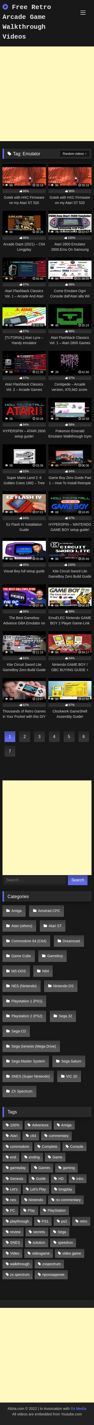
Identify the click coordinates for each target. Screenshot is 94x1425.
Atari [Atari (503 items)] (14, 1136)
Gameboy (55, 956)
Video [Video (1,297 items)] (14, 1253)
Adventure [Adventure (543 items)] (40, 1125)
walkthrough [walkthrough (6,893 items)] (20, 1264)
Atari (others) (22, 926)
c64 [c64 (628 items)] (33, 1136)
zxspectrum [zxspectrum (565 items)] (51, 1264)
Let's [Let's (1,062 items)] (14, 1189)
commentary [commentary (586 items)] (59, 1136)
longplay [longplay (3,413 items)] (65, 1189)
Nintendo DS (63, 986)
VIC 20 (71, 1076)
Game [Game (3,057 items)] (57, 1157)
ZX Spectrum (22, 1091)
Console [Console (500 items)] (76, 1146)
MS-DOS (19, 971)
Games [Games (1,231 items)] (44, 1168)
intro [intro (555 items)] (79, 1179)
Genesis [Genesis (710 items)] (16, 1179)
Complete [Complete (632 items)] (49, 1146)
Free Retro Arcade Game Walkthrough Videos (27, 22)
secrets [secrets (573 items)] (39, 1232)
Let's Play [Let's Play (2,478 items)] (38, 1189)
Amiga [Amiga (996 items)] (66, 1125)
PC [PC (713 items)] (12, 1210)
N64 (45, 971)
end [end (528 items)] (13, 1157)
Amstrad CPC (49, 911)
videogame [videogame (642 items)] (41, 1253)
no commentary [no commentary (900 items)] (68, 1200)
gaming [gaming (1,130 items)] (69, 1168)
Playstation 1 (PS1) (27, 1001)
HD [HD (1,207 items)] (61, 1179)
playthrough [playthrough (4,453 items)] (19, 1221)
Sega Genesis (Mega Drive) (34, 1046)
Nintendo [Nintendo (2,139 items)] (36, 1200)
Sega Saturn (71, 1061)
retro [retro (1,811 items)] (83, 1221)
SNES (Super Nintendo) (31, 1076)
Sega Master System (28, 1061)
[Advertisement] (47, 93)
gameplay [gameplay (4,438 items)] (18, 1168)
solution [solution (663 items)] (39, 1242)
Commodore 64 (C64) (29, 941)
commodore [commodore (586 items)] (19, 1146)
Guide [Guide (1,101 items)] (41, 1179)
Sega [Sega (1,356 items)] (62, 1232)
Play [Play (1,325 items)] (31, 1210)
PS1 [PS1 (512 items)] (45, 1221)
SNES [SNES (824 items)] (15, 1242)
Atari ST (55, 926)
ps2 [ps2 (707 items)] (64, 1221)
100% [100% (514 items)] (14, 1125)
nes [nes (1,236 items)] (13, 1200)
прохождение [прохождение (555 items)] (53, 1275)
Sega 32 (65, 1016)
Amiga (17, 911)
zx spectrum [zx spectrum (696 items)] (20, 1275)
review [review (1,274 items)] (15, 1232)
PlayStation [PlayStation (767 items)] (57, 1210)
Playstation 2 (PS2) (27, 1016)
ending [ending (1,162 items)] (34, 1157)
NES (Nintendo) (24, 986)
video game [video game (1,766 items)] (71, 1253)
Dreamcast (71, 941)
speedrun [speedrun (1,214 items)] (65, 1242)
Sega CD (19, 1031)
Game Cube (21, 956)
